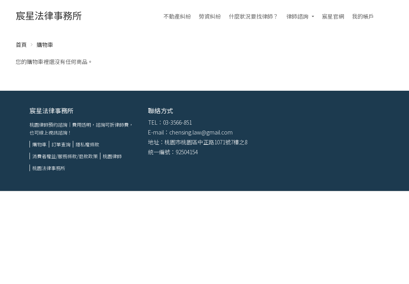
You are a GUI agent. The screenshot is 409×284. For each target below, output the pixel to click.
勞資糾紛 (210, 16)
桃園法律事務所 (48, 167)
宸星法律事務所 (49, 15)
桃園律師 (112, 156)
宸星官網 (333, 16)
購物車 (39, 144)
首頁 (21, 45)
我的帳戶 (363, 16)
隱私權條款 (87, 144)
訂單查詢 (61, 144)
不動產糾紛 (177, 16)
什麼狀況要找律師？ (253, 16)
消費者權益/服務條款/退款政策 (65, 156)
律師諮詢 (297, 16)
